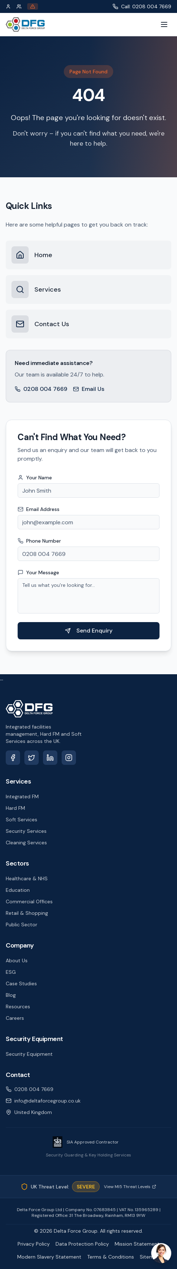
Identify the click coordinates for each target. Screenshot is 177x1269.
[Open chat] (161, 1253)
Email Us (88, 389)
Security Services (26, 831)
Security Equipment (29, 1054)
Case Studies (21, 983)
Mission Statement (137, 1244)
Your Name (36, 477)
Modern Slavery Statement (49, 1257)
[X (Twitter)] (31, 757)
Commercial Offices (29, 901)
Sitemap (150, 1257)
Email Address (40, 509)
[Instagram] (69, 757)
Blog (11, 995)
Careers (15, 1018)
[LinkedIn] (50, 757)
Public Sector (21, 924)
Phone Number (41, 541)
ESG (11, 972)
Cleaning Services (26, 842)
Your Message (40, 572)
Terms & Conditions (110, 1257)
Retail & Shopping (27, 913)
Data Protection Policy (82, 1244)
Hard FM (15, 808)
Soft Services (21, 819)
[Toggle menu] (164, 24)
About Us (17, 960)
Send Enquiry (90, 630)
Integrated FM (22, 796)
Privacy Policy (34, 1244)
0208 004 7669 (41, 389)
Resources (18, 1006)
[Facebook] (13, 757)
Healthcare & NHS (27, 878)
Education (18, 890)
